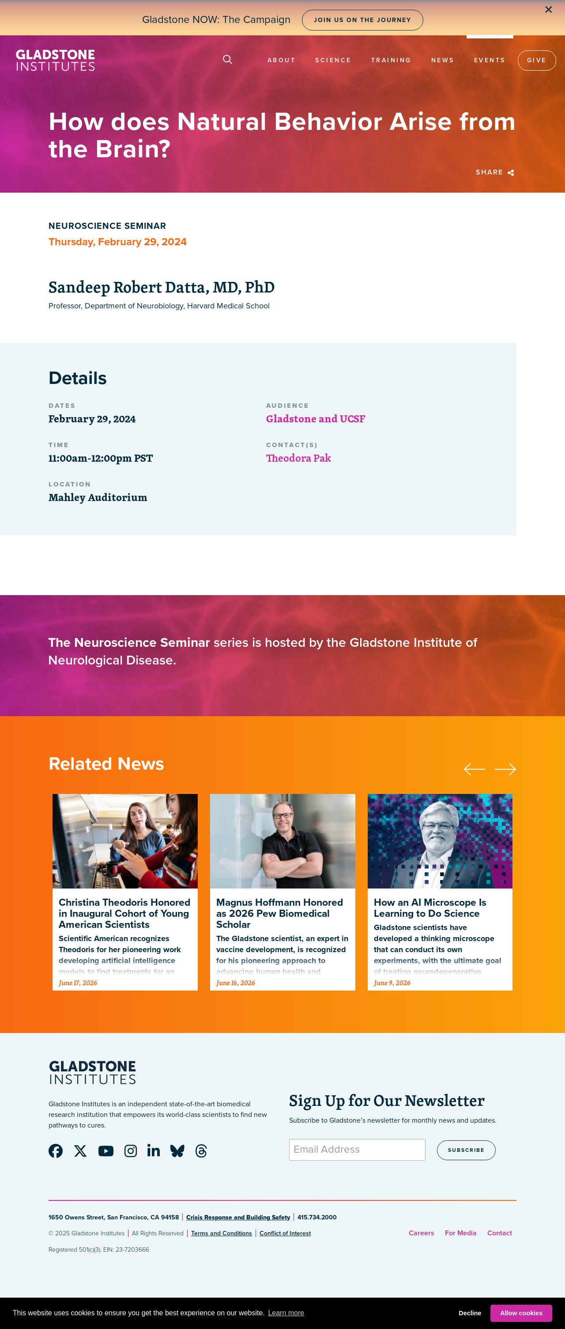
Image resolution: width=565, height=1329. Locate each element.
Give (537, 60)
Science (333, 60)
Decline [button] (470, 1313)
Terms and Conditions (221, 1233)
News (443, 60)
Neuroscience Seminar (107, 226)
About (281, 60)
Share (496, 172)
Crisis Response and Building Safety (238, 1217)
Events (490, 60)
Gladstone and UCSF (315, 418)
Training (391, 60)
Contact (499, 1233)
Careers (421, 1233)
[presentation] (478, 767)
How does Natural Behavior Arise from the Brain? (115, 687)
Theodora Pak (298, 458)
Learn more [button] (286, 1313)
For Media (461, 1233)
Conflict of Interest (285, 1233)
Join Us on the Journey (362, 20)
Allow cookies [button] (521, 1313)
